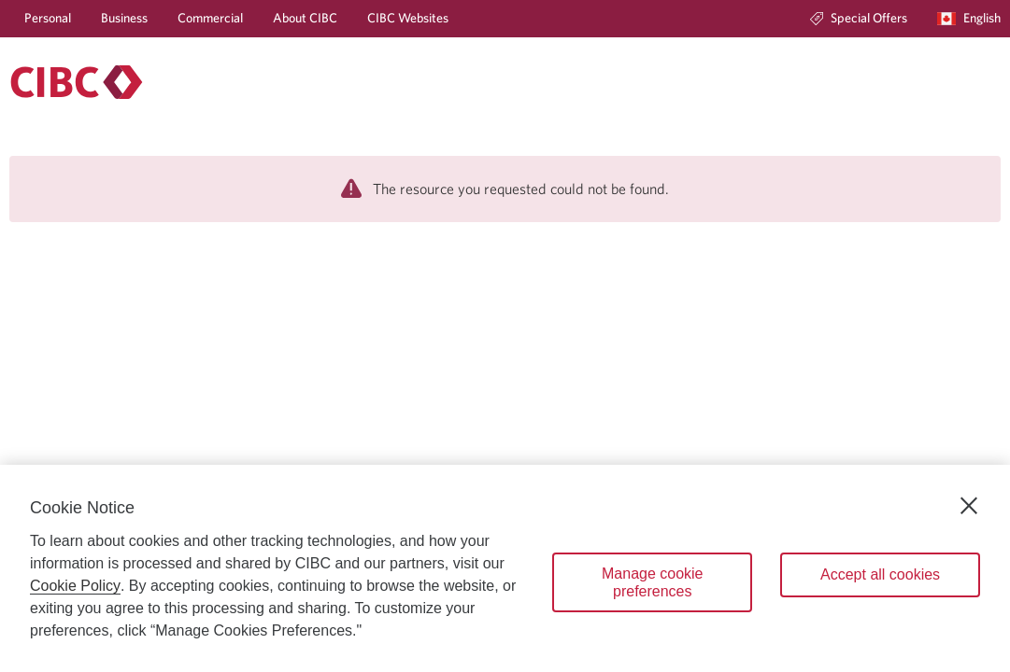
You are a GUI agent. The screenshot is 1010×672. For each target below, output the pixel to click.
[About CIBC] (305, 18)
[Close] (969, 506)
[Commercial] (210, 18)
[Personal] (47, 18)
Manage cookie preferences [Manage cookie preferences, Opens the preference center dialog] (653, 582)
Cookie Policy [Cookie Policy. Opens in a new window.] (75, 586)
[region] (505, 568)
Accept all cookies (880, 574)
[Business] (124, 18)
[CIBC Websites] (407, 18)
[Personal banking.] (76, 82)
